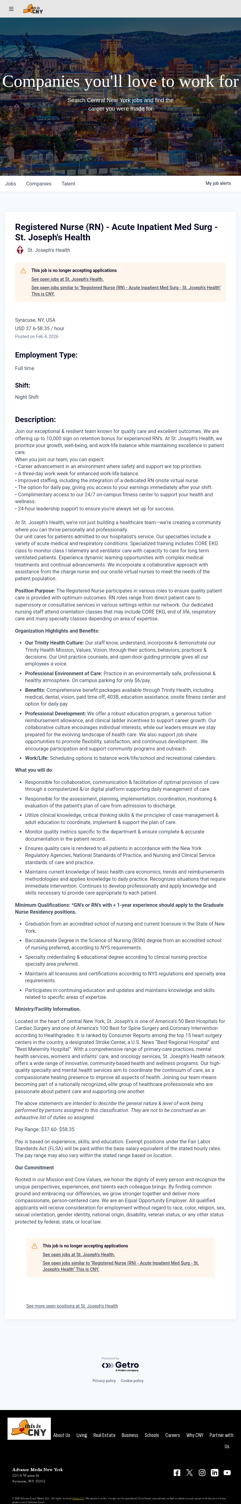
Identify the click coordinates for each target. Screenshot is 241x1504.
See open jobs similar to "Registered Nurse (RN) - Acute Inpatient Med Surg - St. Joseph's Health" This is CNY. (126, 290)
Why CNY (194, 1435)
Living (82, 1435)
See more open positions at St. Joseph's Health (72, 1305)
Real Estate (104, 1435)
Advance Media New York (37, 1469)
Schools (152, 1435)
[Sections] (11, 9)
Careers (172, 1435)
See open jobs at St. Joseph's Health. (67, 279)
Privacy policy (104, 1381)
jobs (10, 184)
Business (130, 1435)
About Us (61, 1435)
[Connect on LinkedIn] (214, 1472)
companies (38, 184)
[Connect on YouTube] (227, 1472)
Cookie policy (132, 1381)
